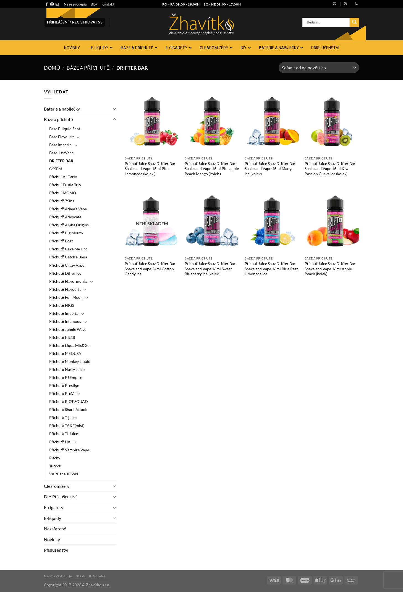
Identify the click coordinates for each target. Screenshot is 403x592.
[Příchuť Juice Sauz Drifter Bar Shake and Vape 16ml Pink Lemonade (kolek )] (152, 120)
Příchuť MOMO (62, 192)
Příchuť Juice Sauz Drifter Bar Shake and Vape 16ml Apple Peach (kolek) (330, 268)
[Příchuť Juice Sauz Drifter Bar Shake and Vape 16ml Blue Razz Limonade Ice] (272, 221)
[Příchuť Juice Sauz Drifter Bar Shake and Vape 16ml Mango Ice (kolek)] (272, 120)
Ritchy (54, 457)
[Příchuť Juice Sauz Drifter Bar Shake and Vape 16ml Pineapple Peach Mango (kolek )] (212, 120)
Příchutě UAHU (62, 441)
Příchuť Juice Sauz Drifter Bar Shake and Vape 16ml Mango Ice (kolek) (270, 168)
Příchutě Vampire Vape (69, 449)
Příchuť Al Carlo (63, 176)
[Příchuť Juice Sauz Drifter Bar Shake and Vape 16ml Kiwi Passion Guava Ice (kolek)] (332, 120)
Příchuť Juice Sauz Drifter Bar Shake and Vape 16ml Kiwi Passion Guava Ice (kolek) (330, 168)
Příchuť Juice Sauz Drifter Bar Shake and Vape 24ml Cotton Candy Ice (150, 268)
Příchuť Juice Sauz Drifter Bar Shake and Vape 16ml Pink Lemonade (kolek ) (150, 168)
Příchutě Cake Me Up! (68, 249)
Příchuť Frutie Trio (65, 184)
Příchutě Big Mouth (66, 232)
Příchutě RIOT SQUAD (68, 401)
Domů (52, 68)
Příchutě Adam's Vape (68, 208)
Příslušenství (56, 549)
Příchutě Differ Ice (65, 273)
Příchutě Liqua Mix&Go (69, 345)
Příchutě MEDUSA (65, 353)
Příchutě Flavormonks (68, 281)
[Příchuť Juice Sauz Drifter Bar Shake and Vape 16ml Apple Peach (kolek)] (332, 221)
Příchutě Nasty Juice (67, 369)
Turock (55, 465)
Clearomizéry (56, 486)
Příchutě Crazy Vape (66, 265)
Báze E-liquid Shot (64, 128)
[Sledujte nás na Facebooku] (46, 4)
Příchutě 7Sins (61, 200)
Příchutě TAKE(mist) (66, 425)
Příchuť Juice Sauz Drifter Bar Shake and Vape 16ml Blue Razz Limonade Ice (271, 268)
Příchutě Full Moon (66, 297)
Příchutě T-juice (63, 417)
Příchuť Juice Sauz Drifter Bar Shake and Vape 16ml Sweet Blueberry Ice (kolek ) (210, 268)
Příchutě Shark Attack (68, 409)
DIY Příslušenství (60, 496)
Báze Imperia (60, 144)
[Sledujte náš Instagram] (52, 4)
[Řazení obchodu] (319, 67)
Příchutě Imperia (63, 313)
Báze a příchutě (88, 68)
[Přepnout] (114, 108)
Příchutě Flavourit (65, 289)
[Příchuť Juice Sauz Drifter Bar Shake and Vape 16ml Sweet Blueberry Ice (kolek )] (212, 221)
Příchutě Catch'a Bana (68, 257)
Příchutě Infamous (65, 321)
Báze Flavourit (61, 136)
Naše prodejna (75, 4)
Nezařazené (55, 528)
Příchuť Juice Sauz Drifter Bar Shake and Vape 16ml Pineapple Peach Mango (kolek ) (212, 168)
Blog (94, 4)
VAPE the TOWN (63, 473)
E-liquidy (52, 518)
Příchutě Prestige (64, 385)
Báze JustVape (61, 152)
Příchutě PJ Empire (65, 377)
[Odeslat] (354, 22)
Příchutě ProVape (64, 393)
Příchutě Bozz (61, 241)
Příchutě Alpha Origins (69, 224)
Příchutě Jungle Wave (67, 329)
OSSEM (55, 168)
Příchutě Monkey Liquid (69, 361)
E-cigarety (53, 507)
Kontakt (107, 4)
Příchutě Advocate (65, 216)
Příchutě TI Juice (63, 433)
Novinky (52, 539)
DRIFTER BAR (61, 160)
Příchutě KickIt (62, 337)
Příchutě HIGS (61, 305)
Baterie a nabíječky (62, 108)
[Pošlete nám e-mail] (57, 4)
